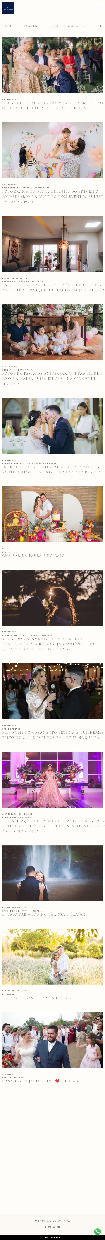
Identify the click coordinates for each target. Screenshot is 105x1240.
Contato (64, 1221)
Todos (9, 26)
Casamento (31, 26)
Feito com (52, 1237)
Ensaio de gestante (67, 26)
